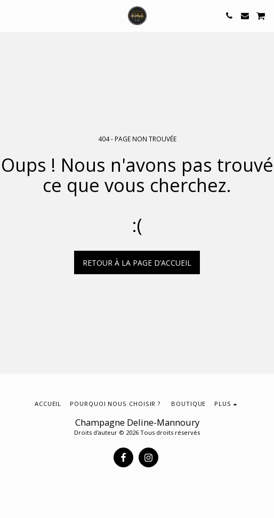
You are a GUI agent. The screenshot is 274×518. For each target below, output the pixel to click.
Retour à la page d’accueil (137, 263)
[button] (12, 15)
